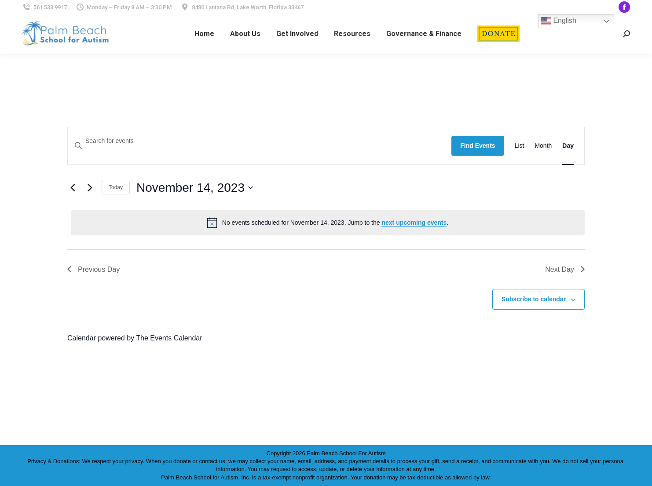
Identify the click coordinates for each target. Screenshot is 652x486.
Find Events (477, 145)
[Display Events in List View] (519, 145)
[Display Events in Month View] (543, 145)
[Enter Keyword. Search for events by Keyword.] (259, 141)
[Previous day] (72, 188)
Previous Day (93, 269)
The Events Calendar (169, 338)
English (558, 21)
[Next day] (89, 188)
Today (116, 187)
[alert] (328, 222)
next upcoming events (414, 222)
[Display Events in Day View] (568, 145)
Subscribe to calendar (534, 299)
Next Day (565, 269)
